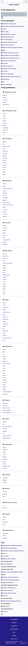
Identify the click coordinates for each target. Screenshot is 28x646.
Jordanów (5, 211)
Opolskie (7, 488)
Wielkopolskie (8, 346)
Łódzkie (7, 418)
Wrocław (4, 162)
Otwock (4, 288)
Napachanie (5, 394)
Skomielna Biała (6, 202)
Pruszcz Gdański (6, 239)
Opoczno (4, 421)
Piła (3, 354)
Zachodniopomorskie (10, 110)
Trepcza (4, 463)
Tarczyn (4, 284)
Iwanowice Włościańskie (8, 188)
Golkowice (5, 216)
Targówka (5, 277)
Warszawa (5, 253)
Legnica (4, 148)
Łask (4, 433)
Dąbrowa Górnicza (6, 312)
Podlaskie (7, 474)
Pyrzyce (4, 113)
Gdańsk (4, 230)
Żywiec (4, 333)
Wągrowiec (5, 361)
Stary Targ (5, 228)
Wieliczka (5, 200)
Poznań (4, 349)
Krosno (4, 452)
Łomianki (4, 279)
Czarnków (5, 382)
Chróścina (5, 491)
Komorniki (5, 380)
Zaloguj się (14, 622)
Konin (4, 351)
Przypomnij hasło (14, 629)
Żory (4, 328)
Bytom (4, 314)
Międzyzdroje (5, 127)
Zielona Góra (5, 405)
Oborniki (4, 358)
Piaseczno (5, 258)
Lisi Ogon (4, 97)
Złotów (4, 370)
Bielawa (4, 172)
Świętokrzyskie (9, 530)
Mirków (4, 174)
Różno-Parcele (6, 104)
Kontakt (14, 635)
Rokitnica (4, 242)
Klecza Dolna (5, 197)
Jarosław (4, 468)
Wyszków (4, 270)
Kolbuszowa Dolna (6, 466)
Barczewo (5, 507)
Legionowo (5, 158)
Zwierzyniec (5, 521)
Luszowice (5, 214)
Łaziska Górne (6, 307)
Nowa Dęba (5, 459)
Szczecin (5, 118)
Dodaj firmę (14, 625)
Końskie (4, 535)
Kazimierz (5, 235)
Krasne (4, 454)
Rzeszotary (5, 153)
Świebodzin (5, 403)
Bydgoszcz (5, 95)
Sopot (4, 237)
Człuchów (5, 225)
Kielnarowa (5, 449)
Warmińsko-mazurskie (11, 502)
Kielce (4, 169)
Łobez (4, 116)
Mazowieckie (8, 250)
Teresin (4, 272)
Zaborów (4, 267)
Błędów (4, 286)
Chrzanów (5, 195)
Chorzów (4, 326)
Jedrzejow (5, 538)
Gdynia (4, 232)
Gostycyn (4, 102)
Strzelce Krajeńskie (7, 410)
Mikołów (4, 321)
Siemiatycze (5, 477)
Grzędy (4, 141)
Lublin (4, 519)
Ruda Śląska (5, 330)
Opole (4, 496)
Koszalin (4, 125)
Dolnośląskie (8, 138)
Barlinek (4, 120)
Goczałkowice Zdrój (7, 337)
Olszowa (4, 389)
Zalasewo (5, 356)
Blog (2, 542)
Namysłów (5, 494)
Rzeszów (4, 447)
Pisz (3, 505)
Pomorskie (8, 222)
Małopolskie (8, 180)
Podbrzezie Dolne (6, 407)
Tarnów (4, 183)
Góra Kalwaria (6, 256)
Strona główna (14, 619)
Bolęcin (4, 207)
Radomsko (5, 431)
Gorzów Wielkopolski (7, 391)
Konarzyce (5, 482)
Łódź (4, 424)
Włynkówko (5, 244)
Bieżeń (4, 340)
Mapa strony (14, 638)
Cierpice (4, 160)
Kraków (4, 186)
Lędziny (4, 302)
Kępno (4, 372)
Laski (4, 260)
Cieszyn (4, 309)
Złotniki (4, 387)
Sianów (4, 132)
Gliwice (4, 305)
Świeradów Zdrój (6, 146)
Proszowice (5, 209)
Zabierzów (5, 193)
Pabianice (5, 428)
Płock (4, 291)
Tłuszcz (4, 281)
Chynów (4, 293)
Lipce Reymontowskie (7, 426)
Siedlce (4, 265)
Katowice (4, 335)
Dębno (4, 384)
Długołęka (5, 155)
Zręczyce (5, 190)
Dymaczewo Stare (6, 363)
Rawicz (4, 365)
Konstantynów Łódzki (7, 435)
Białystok (4, 480)
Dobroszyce (5, 151)
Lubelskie (7, 514)
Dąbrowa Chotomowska (7, 263)
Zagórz (4, 461)
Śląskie (7, 299)
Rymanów (5, 456)
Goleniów (5, 123)
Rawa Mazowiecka (6, 438)
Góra (4, 144)
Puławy (4, 524)
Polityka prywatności (23, 643)
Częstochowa (5, 323)
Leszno (4, 377)
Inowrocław (5, 99)
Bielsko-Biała (5, 319)
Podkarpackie (8, 444)
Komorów (5, 165)
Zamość (4, 517)
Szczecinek (5, 130)
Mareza (4, 167)
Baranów (4, 375)
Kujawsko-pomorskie (10, 92)
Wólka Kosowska (6, 274)
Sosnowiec (5, 316)
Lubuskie (7, 400)
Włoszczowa (5, 533)
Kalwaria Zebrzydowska (8, 204)
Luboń (4, 368)
